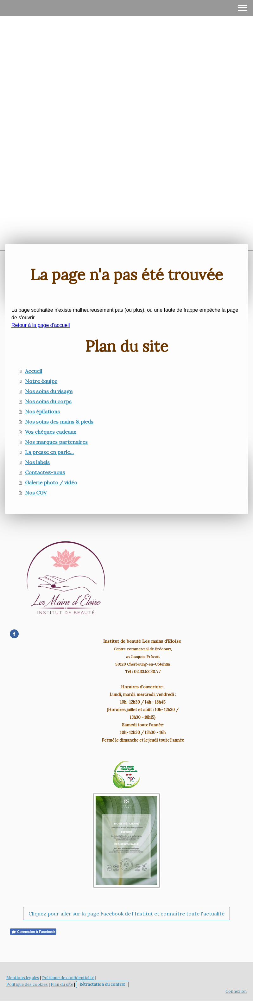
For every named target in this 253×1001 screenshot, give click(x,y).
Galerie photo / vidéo (51, 482)
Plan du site (62, 984)
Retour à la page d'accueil (40, 325)
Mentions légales (22, 977)
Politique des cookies (27, 984)
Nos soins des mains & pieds (59, 421)
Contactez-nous (45, 472)
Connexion (236, 991)
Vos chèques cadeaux (50, 432)
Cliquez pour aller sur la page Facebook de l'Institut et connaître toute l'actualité (126, 913)
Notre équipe (41, 381)
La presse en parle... (49, 452)
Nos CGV (36, 492)
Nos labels (37, 462)
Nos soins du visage (49, 391)
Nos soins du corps (48, 401)
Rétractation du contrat (102, 984)
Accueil (33, 371)
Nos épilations (42, 411)
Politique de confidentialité (68, 977)
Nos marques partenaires (56, 442)
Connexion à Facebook (33, 931)
